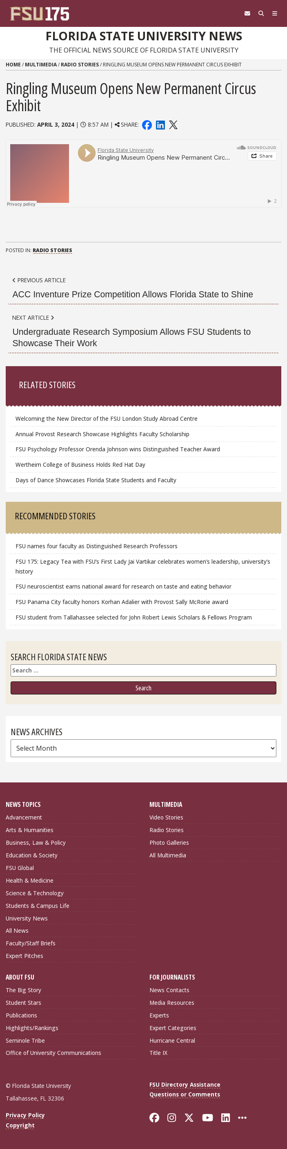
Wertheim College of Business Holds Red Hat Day (80, 464)
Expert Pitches (24, 956)
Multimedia (41, 64)
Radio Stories (80, 64)
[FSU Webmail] (247, 13)
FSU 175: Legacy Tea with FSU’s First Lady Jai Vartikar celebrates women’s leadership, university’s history (143, 566)
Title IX (158, 1053)
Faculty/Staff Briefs (31, 943)
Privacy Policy (25, 1115)
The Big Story (23, 990)
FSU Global (20, 868)
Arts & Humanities (29, 830)
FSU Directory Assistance (184, 1084)
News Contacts (169, 990)
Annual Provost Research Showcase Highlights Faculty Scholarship (102, 434)
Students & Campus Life (37, 906)
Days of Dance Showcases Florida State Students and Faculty (96, 480)
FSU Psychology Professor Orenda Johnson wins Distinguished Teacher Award (118, 449)
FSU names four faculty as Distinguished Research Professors (97, 546)
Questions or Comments (184, 1094)
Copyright (20, 1125)
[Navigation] (274, 13)
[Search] (261, 13)
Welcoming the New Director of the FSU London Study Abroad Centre (107, 418)
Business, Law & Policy (36, 842)
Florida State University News (143, 36)
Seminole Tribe (25, 1040)
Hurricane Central (172, 1040)
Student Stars (23, 1002)
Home (13, 64)
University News (27, 918)
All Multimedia (167, 855)
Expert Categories (172, 1028)
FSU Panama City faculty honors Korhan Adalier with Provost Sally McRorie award (122, 602)
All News (17, 930)
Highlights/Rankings (32, 1028)
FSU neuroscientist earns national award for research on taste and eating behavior (123, 586)
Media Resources (171, 1002)
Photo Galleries (169, 842)
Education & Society (32, 855)
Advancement (24, 817)
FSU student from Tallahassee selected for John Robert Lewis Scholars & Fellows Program (134, 617)
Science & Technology (35, 893)
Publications (21, 1015)
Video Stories (166, 817)
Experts (159, 1015)
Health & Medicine (29, 880)
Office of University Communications (53, 1053)
